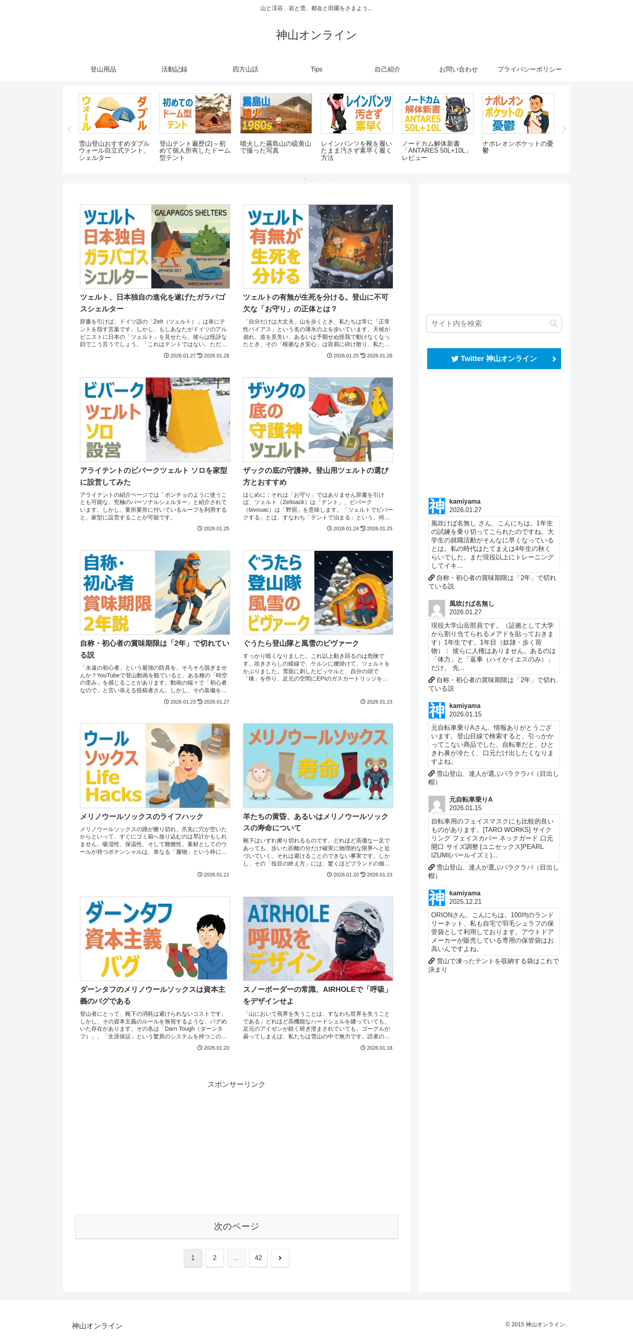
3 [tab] (329, 179)
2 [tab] (316, 179)
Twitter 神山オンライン (494, 359)
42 (258, 1257)
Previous (69, 130)
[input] (494, 324)
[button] (553, 323)
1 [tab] (304, 179)
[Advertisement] (236, 1147)
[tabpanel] (115, 128)
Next (564, 130)
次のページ (237, 1226)
